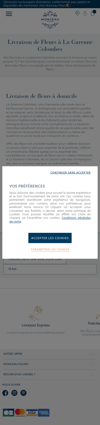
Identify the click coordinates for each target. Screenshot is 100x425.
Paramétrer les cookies (50, 250)
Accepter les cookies (50, 238)
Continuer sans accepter (70, 173)
